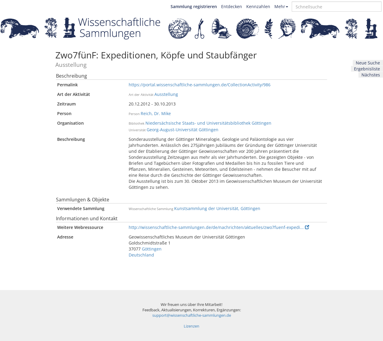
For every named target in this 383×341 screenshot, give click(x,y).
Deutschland (141, 255)
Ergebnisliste (367, 69)
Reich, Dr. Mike (156, 113)
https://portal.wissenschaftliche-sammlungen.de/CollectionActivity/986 (199, 84)
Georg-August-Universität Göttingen (182, 129)
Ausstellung (166, 94)
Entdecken (231, 6)
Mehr (281, 6)
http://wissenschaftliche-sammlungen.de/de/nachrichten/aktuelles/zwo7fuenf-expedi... (219, 227)
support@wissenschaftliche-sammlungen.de (191, 315)
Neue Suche (368, 63)
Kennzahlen (258, 6)
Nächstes (370, 75)
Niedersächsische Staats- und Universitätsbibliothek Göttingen (208, 123)
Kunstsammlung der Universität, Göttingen (217, 208)
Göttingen (152, 249)
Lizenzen (191, 326)
